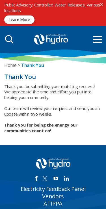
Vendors (53, 196)
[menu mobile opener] (97, 39)
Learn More (19, 19)
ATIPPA (53, 203)
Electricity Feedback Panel (53, 189)
